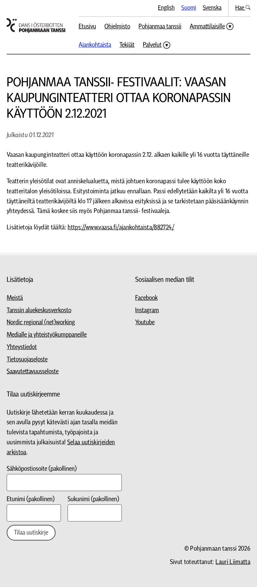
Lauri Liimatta (233, 562)
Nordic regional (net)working (41, 322)
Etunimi (31, 499)
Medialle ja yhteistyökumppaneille (47, 335)
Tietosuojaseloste (27, 359)
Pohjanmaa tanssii (160, 26)
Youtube (145, 322)
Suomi (188, 8)
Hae (242, 8)
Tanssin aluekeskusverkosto (39, 310)
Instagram (147, 310)
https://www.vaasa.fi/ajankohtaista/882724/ (121, 227)
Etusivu (87, 26)
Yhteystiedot (22, 347)
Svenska (212, 8)
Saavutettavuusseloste (33, 371)
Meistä (15, 298)
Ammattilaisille (207, 26)
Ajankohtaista (95, 45)
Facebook (146, 298)
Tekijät (127, 45)
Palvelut (152, 45)
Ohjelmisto (117, 26)
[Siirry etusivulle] (36, 25)
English (166, 8)
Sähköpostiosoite (42, 469)
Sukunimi (93, 499)
